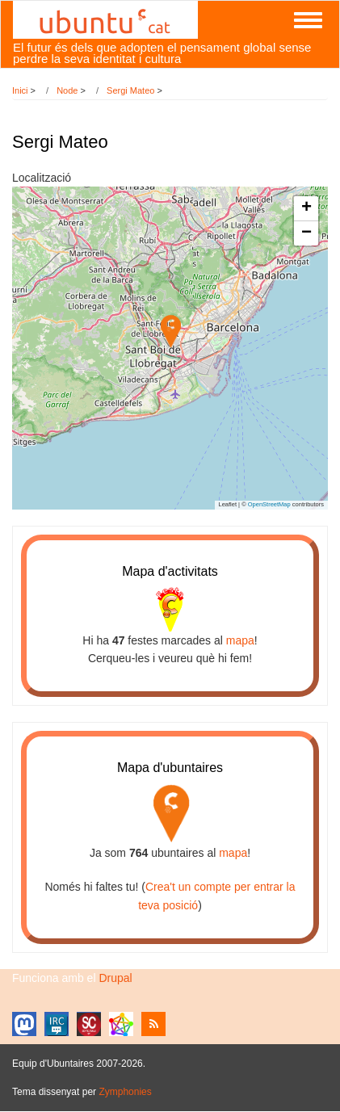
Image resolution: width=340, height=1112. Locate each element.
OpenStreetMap (269, 504)
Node (67, 90)
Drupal (115, 977)
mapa (240, 640)
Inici (20, 90)
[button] (171, 331)
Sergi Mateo (130, 90)
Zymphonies (125, 1091)
